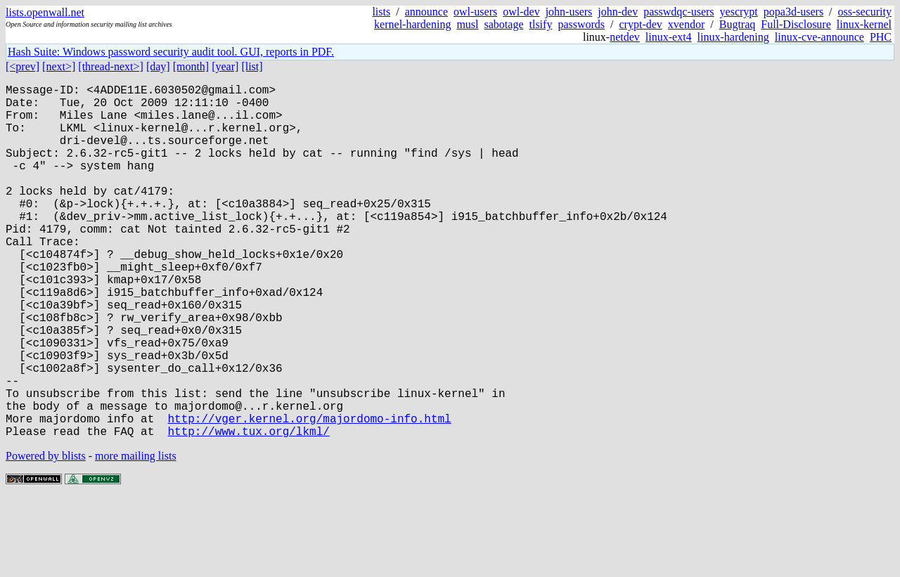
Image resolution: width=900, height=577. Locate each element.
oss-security (865, 12)
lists (381, 12)
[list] (251, 66)
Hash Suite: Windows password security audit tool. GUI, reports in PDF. (171, 52)
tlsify (540, 24)
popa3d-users (793, 12)
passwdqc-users (678, 12)
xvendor (686, 24)
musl (467, 24)
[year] (225, 66)
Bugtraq (737, 24)
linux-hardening (733, 37)
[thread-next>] (110, 66)
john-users (569, 12)
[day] (158, 66)
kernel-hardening (412, 24)
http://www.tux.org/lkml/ (248, 509)
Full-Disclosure (796, 24)
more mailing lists (135, 534)
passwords (581, 24)
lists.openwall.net (45, 12)
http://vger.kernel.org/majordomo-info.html (309, 494)
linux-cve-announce (819, 37)
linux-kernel (864, 24)
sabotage (504, 24)
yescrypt (739, 12)
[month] (191, 66)
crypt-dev (640, 24)
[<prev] (22, 66)
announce (426, 12)
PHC (881, 37)
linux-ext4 (668, 37)
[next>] (58, 66)
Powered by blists (46, 534)
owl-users (475, 12)
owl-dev (521, 12)
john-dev (618, 12)
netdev (625, 37)
